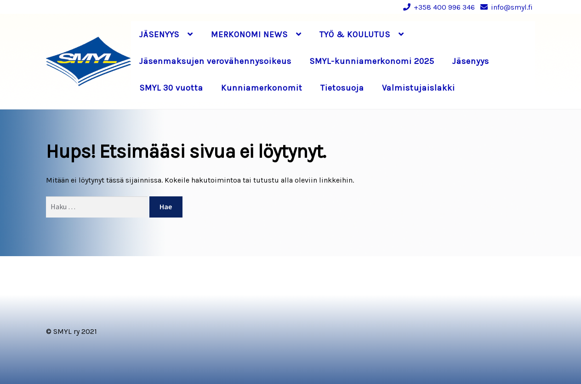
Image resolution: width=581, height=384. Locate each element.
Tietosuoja (342, 88)
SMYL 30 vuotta (171, 88)
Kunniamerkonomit (261, 88)
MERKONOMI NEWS (249, 34)
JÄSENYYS (159, 34)
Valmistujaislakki (418, 88)
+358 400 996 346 (437, 7)
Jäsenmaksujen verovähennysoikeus (215, 61)
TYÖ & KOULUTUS (354, 34)
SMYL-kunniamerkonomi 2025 (371, 61)
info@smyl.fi (505, 7)
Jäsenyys (470, 61)
